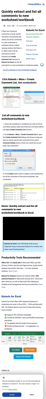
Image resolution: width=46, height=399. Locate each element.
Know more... (13, 271)
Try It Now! (16, 350)
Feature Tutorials (32, 54)
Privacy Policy (12, 389)
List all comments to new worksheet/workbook (20, 70)
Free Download (31, 45)
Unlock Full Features (23, 357)
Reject (32, 395)
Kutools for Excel (11, 296)
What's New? (30, 59)
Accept (11, 395)
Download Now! (18, 249)
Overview (29, 41)
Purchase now (31, 50)
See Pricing (30, 350)
